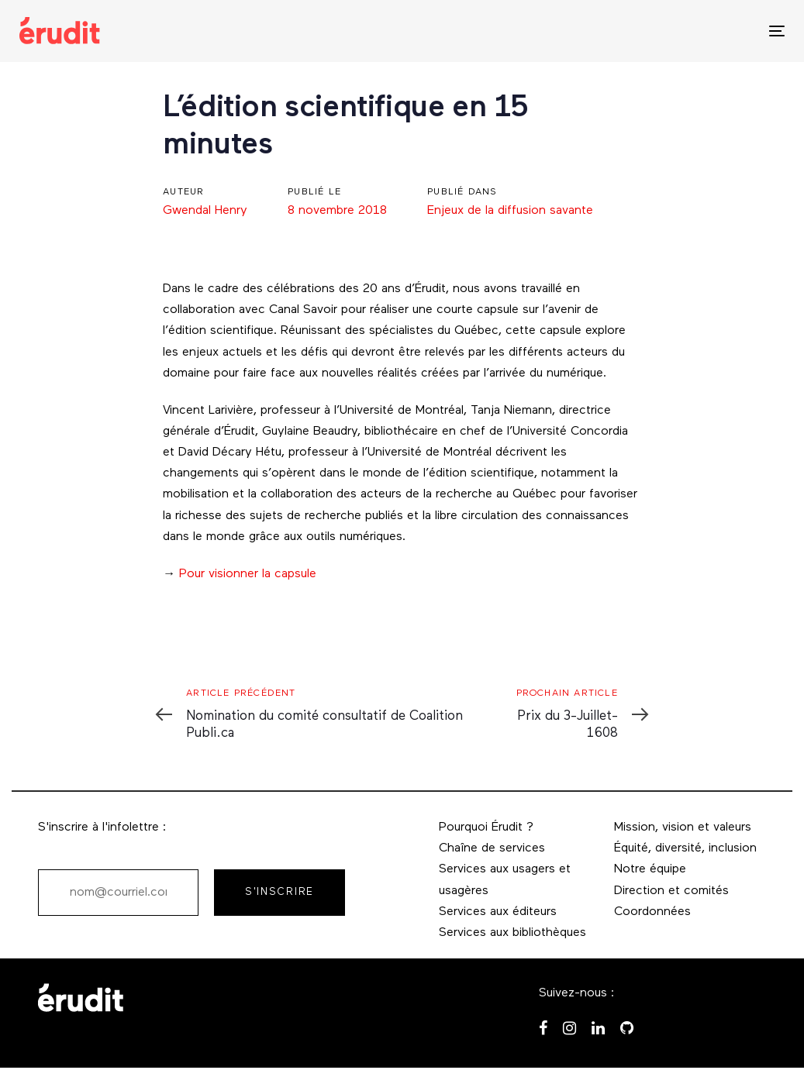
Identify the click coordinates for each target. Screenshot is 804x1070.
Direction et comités (671, 891)
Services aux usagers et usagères (505, 879)
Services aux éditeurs (498, 912)
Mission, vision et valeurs (682, 827)
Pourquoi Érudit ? (486, 827)
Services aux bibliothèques (512, 933)
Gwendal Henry (205, 211)
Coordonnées (652, 912)
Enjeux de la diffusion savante (510, 211)
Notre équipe (650, 869)
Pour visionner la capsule (247, 574)
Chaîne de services (492, 848)
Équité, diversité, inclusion (685, 848)
